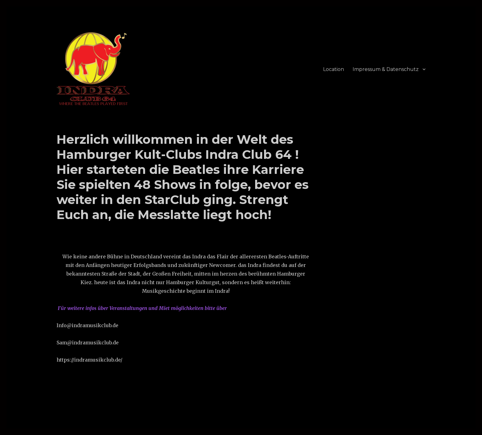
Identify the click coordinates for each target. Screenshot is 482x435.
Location (333, 69)
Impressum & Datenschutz (386, 69)
